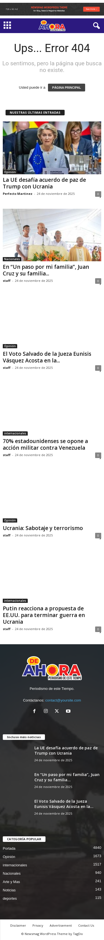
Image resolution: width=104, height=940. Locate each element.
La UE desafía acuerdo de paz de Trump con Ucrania (44, 183)
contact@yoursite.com (63, 700)
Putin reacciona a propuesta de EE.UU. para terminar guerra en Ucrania (44, 615)
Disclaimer (18, 925)
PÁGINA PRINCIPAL (66, 87)
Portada (9, 848)
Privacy (37, 925)
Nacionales (12, 259)
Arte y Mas (11, 882)
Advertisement (61, 925)
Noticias (9, 890)
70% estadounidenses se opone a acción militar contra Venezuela (45, 444)
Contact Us (86, 925)
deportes (10, 898)
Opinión (10, 172)
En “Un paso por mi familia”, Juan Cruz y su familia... (46, 270)
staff (7, 280)
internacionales (15, 433)
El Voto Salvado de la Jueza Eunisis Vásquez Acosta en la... (47, 357)
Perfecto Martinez (17, 194)
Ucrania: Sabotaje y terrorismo (43, 528)
